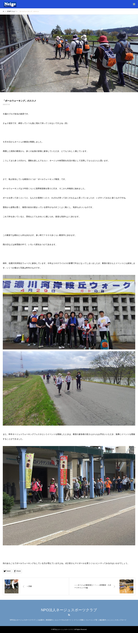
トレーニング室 (91, 620)
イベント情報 (79, 620)
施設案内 (102, 620)
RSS (69, 615)
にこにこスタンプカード (117, 620)
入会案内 (40, 620)
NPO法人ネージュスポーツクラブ (69, 610)
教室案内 (49, 620)
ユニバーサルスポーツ (63, 620)
